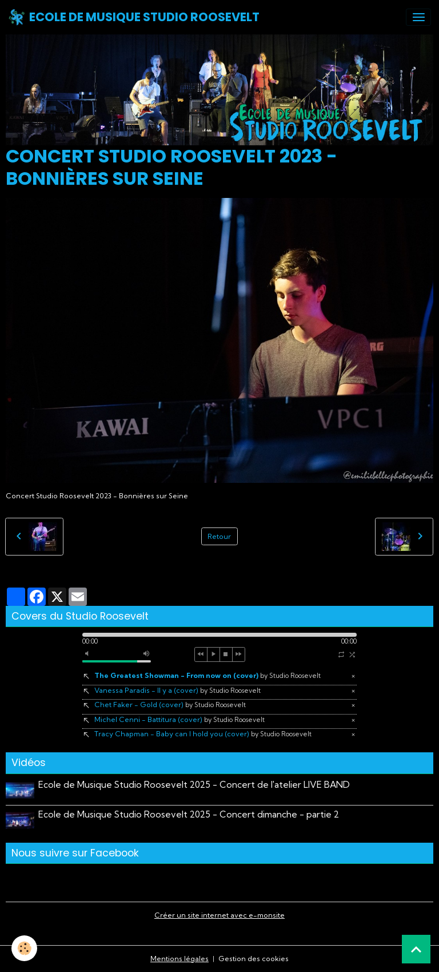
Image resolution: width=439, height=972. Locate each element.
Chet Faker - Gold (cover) (170, 704)
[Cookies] (24, 948)
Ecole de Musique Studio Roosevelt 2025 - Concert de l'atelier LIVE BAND (194, 784)
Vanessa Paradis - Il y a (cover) (177, 690)
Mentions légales (179, 958)
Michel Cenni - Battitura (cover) (179, 719)
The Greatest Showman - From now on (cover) (207, 675)
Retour (219, 536)
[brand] (134, 17)
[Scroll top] (416, 949)
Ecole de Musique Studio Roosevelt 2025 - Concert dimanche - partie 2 (188, 814)
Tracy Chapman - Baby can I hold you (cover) (203, 733)
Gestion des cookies (253, 958)
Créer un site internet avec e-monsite (219, 915)
